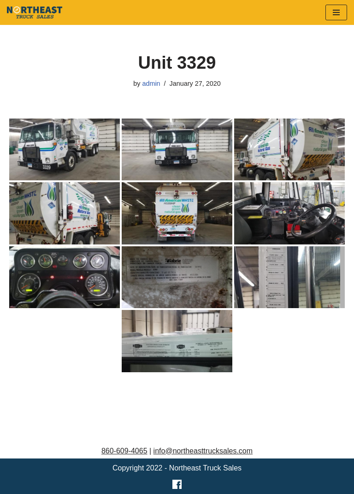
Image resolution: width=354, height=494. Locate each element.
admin (151, 83)
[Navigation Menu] (336, 12)
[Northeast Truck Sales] (34, 12)
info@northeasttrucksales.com (203, 451)
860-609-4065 (124, 451)
